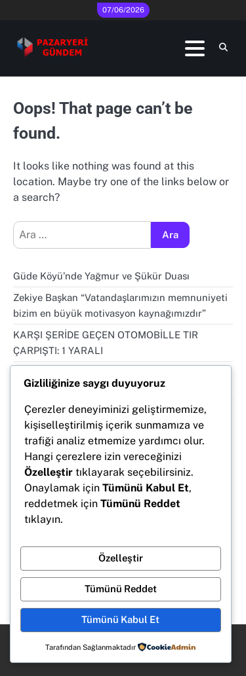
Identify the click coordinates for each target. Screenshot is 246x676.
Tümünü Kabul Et (120, 619)
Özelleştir (120, 557)
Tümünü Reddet (121, 588)
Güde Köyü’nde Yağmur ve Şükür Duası (101, 275)
